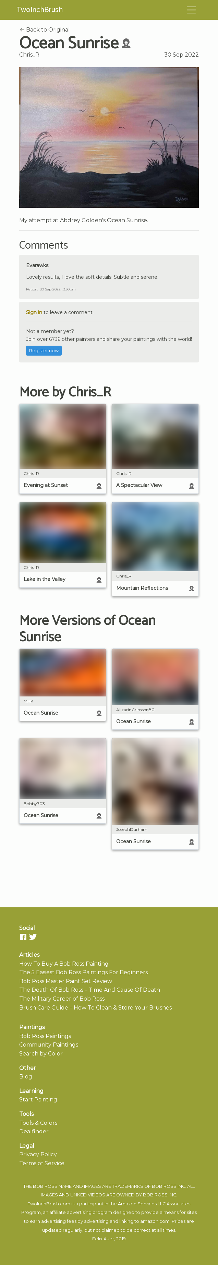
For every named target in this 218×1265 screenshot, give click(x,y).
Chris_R (29, 54)
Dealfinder (34, 1131)
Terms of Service (41, 1163)
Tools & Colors (38, 1123)
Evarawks (37, 265)
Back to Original (44, 29)
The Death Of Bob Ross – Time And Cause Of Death (89, 990)
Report (32, 289)
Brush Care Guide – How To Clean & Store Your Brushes (95, 1007)
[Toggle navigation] (192, 10)
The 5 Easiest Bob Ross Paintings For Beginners (83, 972)
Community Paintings (48, 1044)
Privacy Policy (38, 1154)
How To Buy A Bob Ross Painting (64, 963)
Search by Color (41, 1053)
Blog (25, 1076)
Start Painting (38, 1099)
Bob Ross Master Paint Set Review (65, 981)
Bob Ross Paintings (45, 1036)
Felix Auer (103, 1238)
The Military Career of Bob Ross (62, 998)
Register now (44, 350)
